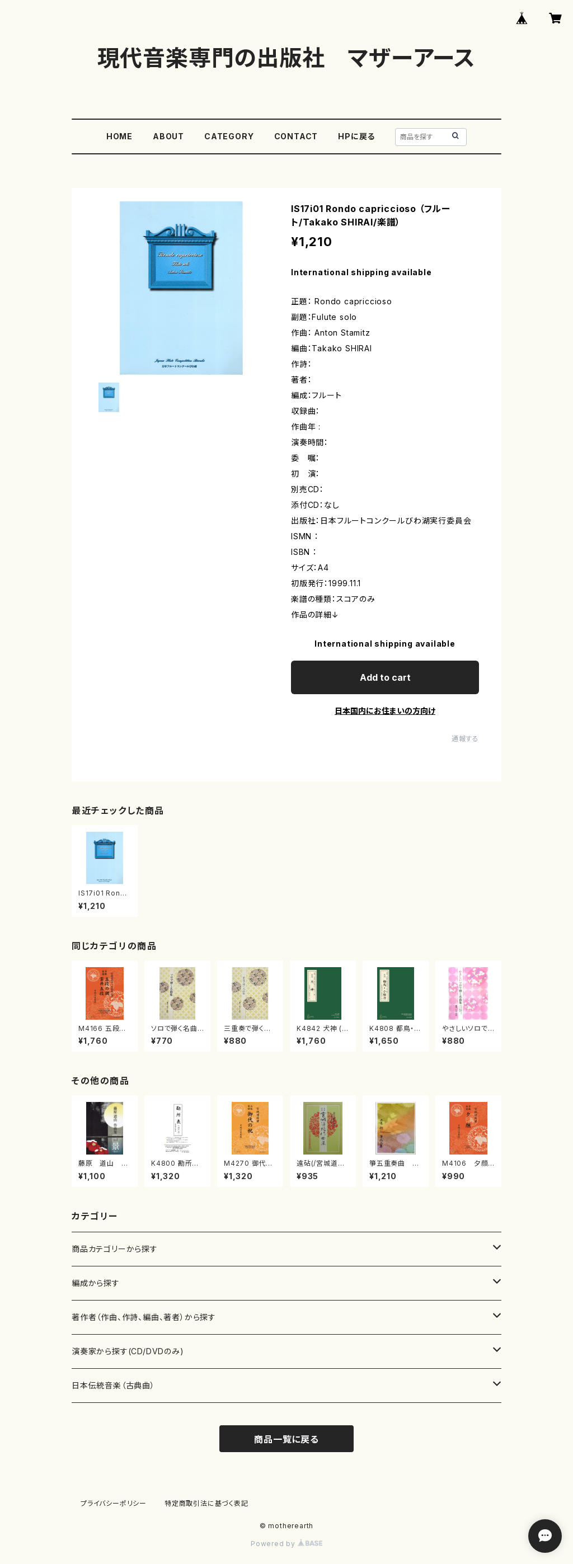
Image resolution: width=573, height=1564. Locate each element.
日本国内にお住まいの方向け (385, 710)
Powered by (286, 1543)
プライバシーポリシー (114, 1503)
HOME (119, 136)
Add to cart (385, 677)
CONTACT (296, 136)
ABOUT (168, 136)
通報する (465, 738)
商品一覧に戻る (286, 1439)
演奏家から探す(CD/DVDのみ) (128, 1351)
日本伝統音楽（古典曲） (113, 1385)
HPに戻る (356, 136)
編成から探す (96, 1283)
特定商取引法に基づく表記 (206, 1503)
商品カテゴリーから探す (115, 1249)
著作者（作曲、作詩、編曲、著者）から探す (144, 1317)
